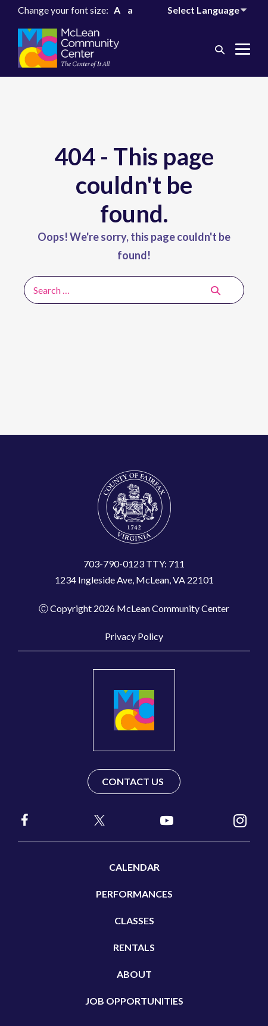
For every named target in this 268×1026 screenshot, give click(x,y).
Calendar (134, 867)
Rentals (134, 947)
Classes (134, 920)
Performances (134, 893)
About (134, 974)
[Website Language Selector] (208, 10)
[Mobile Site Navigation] (242, 49)
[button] (220, 49)
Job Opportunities (134, 1000)
